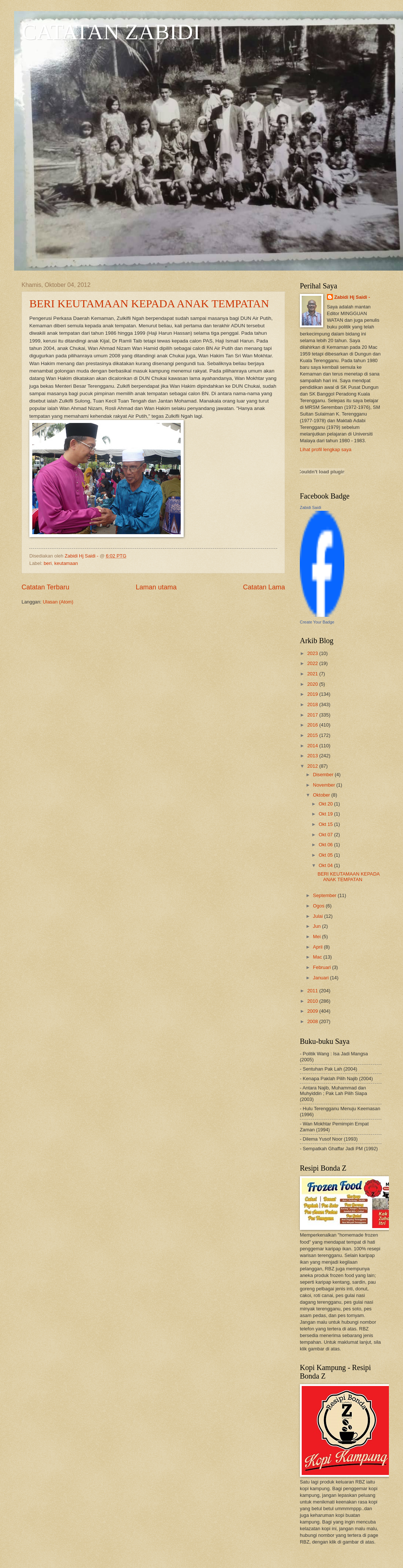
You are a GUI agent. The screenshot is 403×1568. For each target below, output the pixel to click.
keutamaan (66, 563)
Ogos (319, 906)
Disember (324, 774)
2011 (313, 990)
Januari (321, 977)
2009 (313, 1011)
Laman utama (156, 587)
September (325, 895)
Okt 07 (326, 834)
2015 (313, 735)
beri (48, 563)
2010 (313, 1001)
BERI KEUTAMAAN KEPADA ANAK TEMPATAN (149, 303)
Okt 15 (326, 824)
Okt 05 (326, 855)
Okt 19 (326, 814)
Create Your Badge (317, 622)
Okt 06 (326, 844)
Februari (322, 967)
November (324, 785)
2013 (313, 755)
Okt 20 (326, 804)
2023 (313, 653)
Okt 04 (326, 865)
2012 (313, 766)
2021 (313, 674)
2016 (313, 725)
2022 (313, 663)
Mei (317, 936)
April (318, 947)
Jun (317, 926)
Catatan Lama (264, 587)
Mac (318, 957)
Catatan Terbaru (45, 587)
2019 (313, 694)
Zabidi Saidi (310, 507)
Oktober (322, 795)
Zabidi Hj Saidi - (352, 297)
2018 (313, 704)
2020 (313, 684)
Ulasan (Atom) (58, 602)
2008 (313, 1021)
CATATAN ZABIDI (111, 32)
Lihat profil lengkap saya (325, 449)
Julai (318, 916)
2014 (313, 745)
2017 (313, 715)
